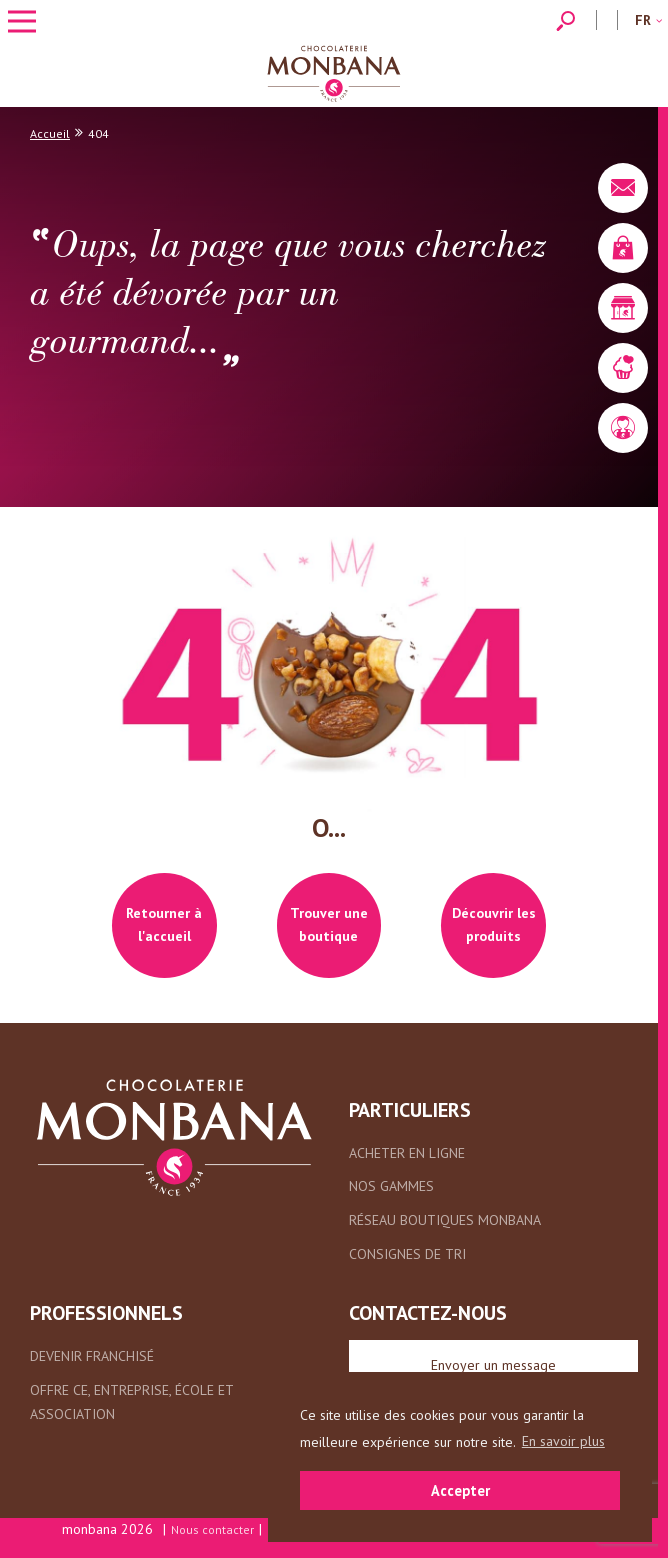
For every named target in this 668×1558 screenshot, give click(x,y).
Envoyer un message (493, 1365)
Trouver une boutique (329, 925)
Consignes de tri (407, 1254)
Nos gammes (391, 1186)
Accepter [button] (460, 1490)
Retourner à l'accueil (164, 925)
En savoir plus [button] (563, 1441)
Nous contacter (212, 1529)
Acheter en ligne (407, 1153)
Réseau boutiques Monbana (445, 1220)
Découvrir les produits (494, 925)
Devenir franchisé (92, 1356)
